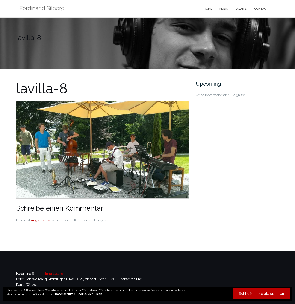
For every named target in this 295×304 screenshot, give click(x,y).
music (223, 8)
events (240, 8)
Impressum (54, 273)
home (208, 8)
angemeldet (41, 220)
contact (261, 8)
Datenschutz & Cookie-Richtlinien (78, 294)
